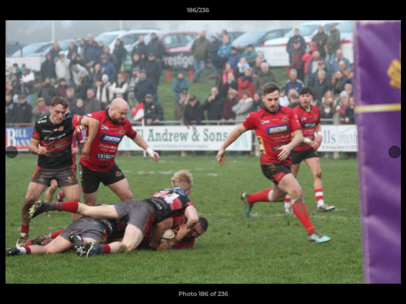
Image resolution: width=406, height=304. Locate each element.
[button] (370, 12)
